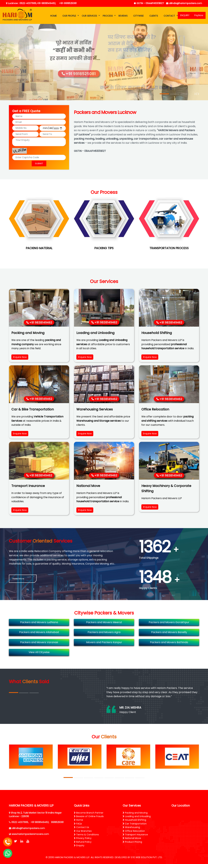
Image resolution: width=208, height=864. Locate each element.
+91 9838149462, (40, 822)
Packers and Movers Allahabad (39, 632)
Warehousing (131, 827)
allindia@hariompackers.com (184, 3)
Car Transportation (135, 823)
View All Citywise (39, 652)
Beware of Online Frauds (89, 816)
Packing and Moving (135, 812)
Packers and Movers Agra (104, 632)
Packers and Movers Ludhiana (39, 622)
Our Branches (83, 831)
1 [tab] (13, 692)
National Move (132, 838)
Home (78, 820)
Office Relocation (134, 831)
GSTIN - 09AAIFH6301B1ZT (149, 3)
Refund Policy (82, 841)
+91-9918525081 (68, 3)
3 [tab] (184, 93)
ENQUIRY (184, 15)
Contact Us (81, 827)
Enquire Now (20, 357)
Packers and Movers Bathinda (169, 642)
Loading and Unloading (137, 816)
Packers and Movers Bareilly (169, 632)
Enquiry (79, 845)
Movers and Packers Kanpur (104, 642)
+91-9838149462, (46, 3)
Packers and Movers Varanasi (39, 642)
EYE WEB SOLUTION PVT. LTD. (146, 857)
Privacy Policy (82, 838)
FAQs (78, 823)
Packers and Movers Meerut (104, 622)
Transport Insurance (135, 834)
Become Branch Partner (88, 812)
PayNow (198, 15)
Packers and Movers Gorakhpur (169, 622)
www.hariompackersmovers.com (30, 834)
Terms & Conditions (86, 834)
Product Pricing (132, 841)
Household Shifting (134, 820)
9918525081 (57, 822)
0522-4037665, (20, 822)
